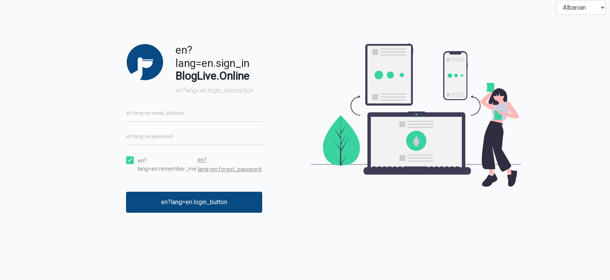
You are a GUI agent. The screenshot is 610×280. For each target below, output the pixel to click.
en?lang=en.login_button (194, 202)
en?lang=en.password (149, 136)
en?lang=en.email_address (155, 113)
